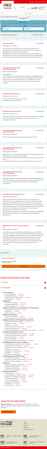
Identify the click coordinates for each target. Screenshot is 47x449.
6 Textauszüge (16, 311)
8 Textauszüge (31, 335)
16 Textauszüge (29, 326)
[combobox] (33, 13)
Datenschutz (26, 427)
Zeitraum (13, 27)
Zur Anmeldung (23, 266)
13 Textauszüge (21, 337)
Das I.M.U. (15, 8)
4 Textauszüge (18, 299)
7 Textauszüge (35, 344)
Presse (28, 8)
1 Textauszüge (22, 306)
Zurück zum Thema (5, 252)
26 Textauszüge (21, 323)
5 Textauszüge (19, 313)
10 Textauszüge (27, 350)
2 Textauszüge (23, 309)
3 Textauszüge (21, 295)
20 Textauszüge (24, 328)
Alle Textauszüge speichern (37, 34)
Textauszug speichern (39, 43)
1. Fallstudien (23, 282)
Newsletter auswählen (8, 411)
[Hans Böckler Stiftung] (6, 426)
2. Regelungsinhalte (23, 288)
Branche (34, 27)
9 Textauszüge (27, 297)
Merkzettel (25, 423)
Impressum (26, 425)
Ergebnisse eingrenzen (23, 22)
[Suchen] (45, 13)
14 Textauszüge (20, 294)
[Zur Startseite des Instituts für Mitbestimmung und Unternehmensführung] (8, 8)
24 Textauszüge (25, 357)
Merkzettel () (22, 8)
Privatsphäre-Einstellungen (28, 429)
